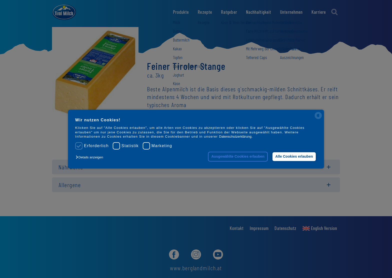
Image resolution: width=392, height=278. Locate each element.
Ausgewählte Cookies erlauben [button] (237, 157)
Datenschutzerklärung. (235, 136)
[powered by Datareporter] (318, 118)
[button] (90, 157)
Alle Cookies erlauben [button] (294, 157)
